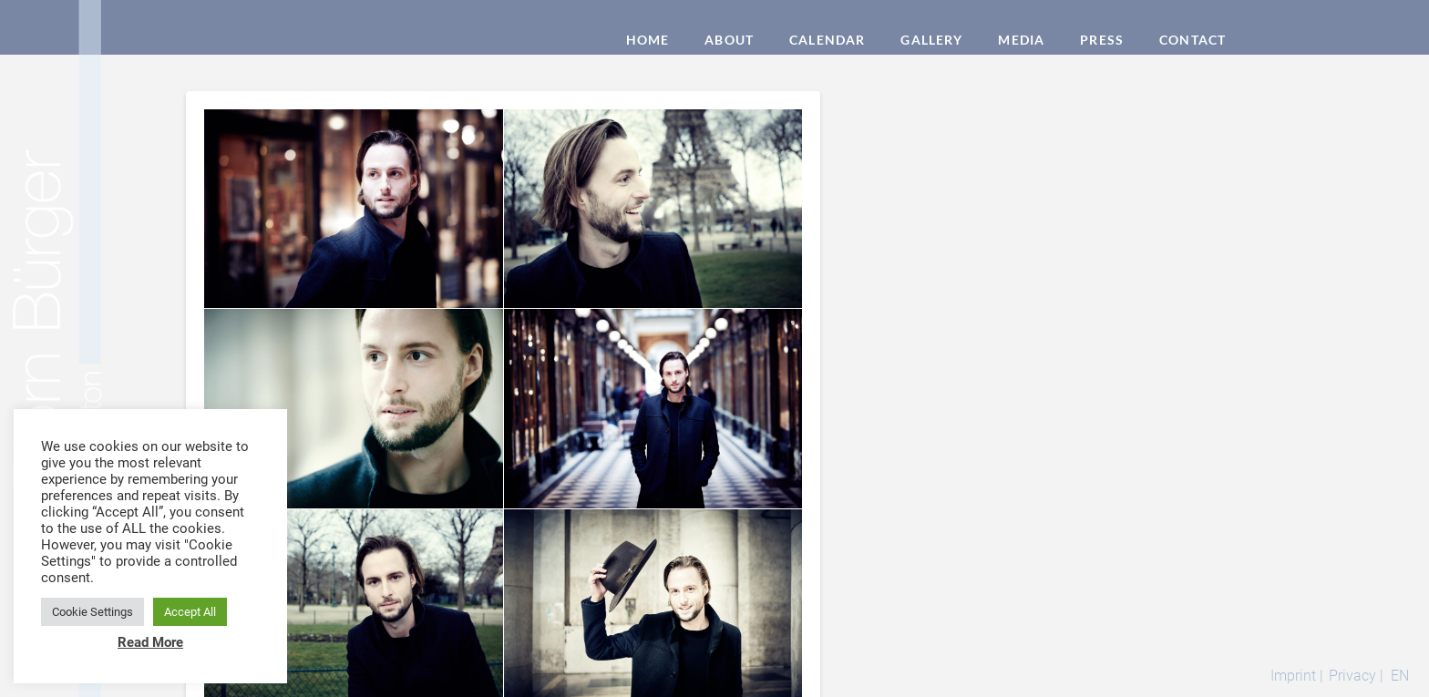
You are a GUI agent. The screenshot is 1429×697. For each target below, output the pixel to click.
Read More (150, 642)
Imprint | (1296, 675)
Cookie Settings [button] (92, 612)
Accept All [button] (190, 612)
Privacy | (1356, 675)
